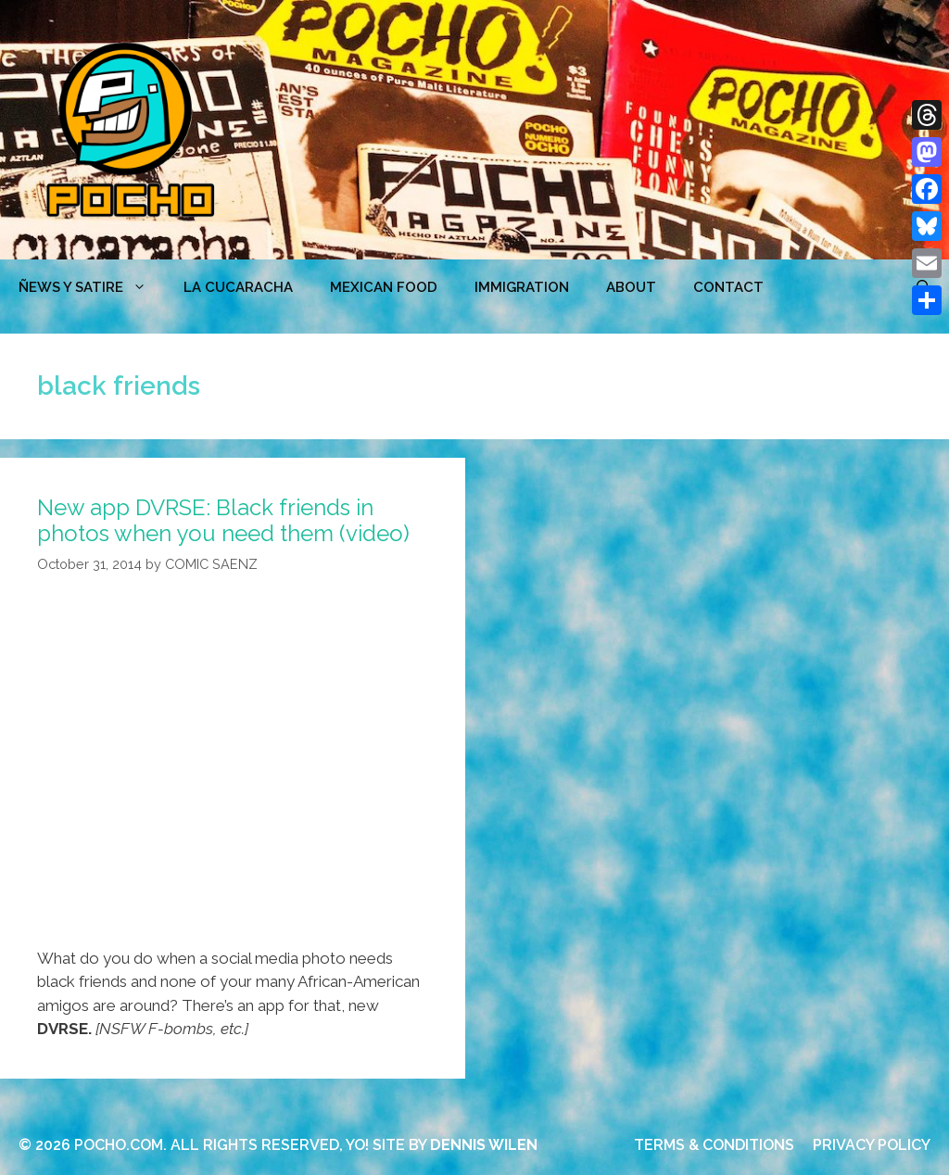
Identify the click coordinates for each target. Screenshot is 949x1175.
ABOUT (631, 287)
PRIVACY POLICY (871, 1145)
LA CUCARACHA (238, 287)
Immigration (521, 287)
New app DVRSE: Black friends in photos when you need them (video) (223, 521)
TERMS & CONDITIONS (714, 1145)
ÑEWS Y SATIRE (92, 287)
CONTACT (728, 287)
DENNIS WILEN (484, 1145)
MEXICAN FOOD (383, 287)
